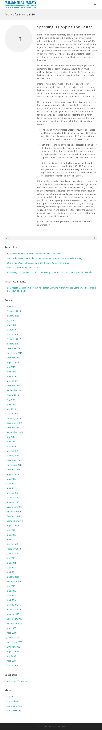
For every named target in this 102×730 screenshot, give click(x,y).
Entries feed (13, 701)
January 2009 (13, 637)
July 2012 (11, 530)
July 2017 (11, 320)
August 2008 (13, 651)
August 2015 (13, 395)
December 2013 (14, 460)
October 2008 (13, 646)
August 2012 (13, 525)
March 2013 (12, 493)
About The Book (18, 290)
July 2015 (11, 399)
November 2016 (14, 353)
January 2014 (13, 455)
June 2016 (11, 371)
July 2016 (11, 367)
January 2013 (13, 502)
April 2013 (11, 488)
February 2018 (14, 311)
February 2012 (14, 548)
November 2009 (14, 623)
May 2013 (11, 483)
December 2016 (14, 348)
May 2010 (11, 595)
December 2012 (14, 507)
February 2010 (14, 609)
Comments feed (14, 706)
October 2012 (13, 516)
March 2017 (12, 334)
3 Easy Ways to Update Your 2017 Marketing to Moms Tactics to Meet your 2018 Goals (49, 272)
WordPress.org (14, 710)
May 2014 (11, 446)
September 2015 (15, 390)
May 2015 (11, 409)
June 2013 (11, 479)
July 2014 (11, 437)
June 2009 (11, 628)
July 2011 (11, 558)
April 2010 (11, 600)
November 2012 (14, 511)
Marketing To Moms (17, 681)
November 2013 (14, 465)
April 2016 (11, 376)
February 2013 (14, 497)
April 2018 (11, 306)
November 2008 (14, 642)
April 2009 (11, 632)
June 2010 (11, 590)
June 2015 (11, 404)
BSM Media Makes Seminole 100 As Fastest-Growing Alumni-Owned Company (44, 258)
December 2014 (14, 423)
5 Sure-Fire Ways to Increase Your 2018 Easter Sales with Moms (38, 263)
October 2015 (13, 385)
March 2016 (12, 381)
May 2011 (11, 567)
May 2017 (11, 329)
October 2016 (13, 357)
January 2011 (13, 576)
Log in (10, 696)
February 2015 (14, 418)
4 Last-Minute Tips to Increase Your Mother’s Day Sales (34, 253)
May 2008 (11, 656)
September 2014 (15, 432)
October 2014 (13, 427)
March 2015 (12, 413)
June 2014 (11, 441)
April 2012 (11, 539)
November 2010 (14, 581)
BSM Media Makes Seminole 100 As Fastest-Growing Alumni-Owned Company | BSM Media (51, 287)
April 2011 (11, 572)
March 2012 (12, 544)
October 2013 (13, 469)
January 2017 (13, 343)
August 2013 (13, 474)
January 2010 (13, 614)
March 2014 (12, 451)
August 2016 (13, 362)
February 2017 (14, 339)
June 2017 (11, 325)
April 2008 (11, 660)
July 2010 (11, 586)
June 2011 (11, 562)
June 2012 (11, 534)
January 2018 (13, 315)
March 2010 (12, 604)
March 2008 (12, 665)
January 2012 (13, 553)
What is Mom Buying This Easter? (23, 267)
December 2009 (14, 618)
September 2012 (15, 520)
